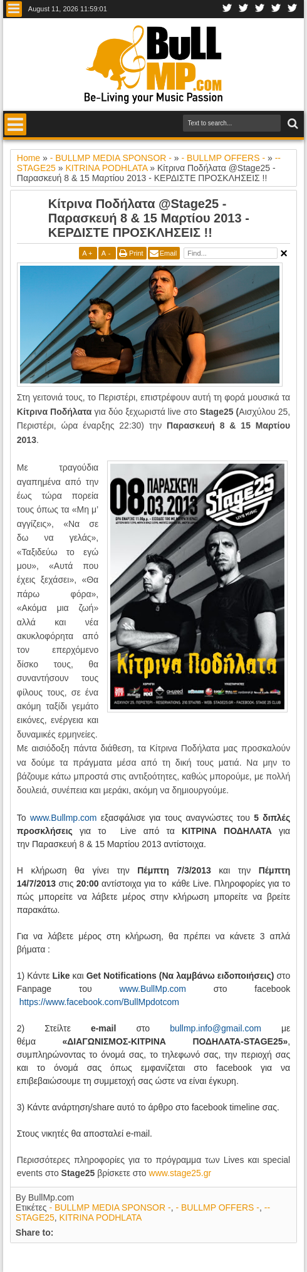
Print (136, 253)
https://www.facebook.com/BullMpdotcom (99, 1002)
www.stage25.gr (180, 1173)
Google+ (260, 9)
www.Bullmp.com (63, 818)
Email (168, 253)
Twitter (244, 9)
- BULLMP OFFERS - (217, 1207)
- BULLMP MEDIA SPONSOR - (109, 1207)
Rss (292, 9)
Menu (14, 9)
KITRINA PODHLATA (101, 1217)
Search (292, 124)
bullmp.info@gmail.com (215, 1028)
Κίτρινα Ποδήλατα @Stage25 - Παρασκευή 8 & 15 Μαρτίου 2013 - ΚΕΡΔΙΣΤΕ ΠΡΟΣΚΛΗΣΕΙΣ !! (148, 218)
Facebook (227, 9)
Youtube (276, 9)
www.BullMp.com (152, 989)
